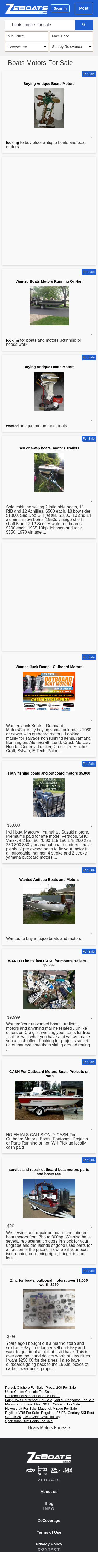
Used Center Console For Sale (28, 1392)
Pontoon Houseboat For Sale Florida (32, 1396)
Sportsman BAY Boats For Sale (29, 1421)
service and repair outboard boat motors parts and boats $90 (49, 1172)
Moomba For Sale (18, 1404)
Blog (49, 1503)
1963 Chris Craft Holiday (41, 1417)
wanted (12, 426)
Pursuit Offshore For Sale (24, 1387)
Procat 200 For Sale (60, 1387)
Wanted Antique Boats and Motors (49, 880)
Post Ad (83, 10)
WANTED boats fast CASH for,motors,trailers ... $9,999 (49, 963)
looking (12, 143)
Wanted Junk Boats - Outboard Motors (49, 667)
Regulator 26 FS (53, 1413)
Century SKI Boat (81, 1413)
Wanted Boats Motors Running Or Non (49, 281)
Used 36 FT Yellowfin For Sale (57, 1404)
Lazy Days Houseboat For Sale (28, 1400)
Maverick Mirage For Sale (57, 1408)
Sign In (60, 8)
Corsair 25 (13, 1417)
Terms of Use (49, 1532)
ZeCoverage (49, 1520)
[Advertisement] (49, 212)
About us (49, 1491)
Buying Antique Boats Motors (48, 84)
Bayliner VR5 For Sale (22, 1413)
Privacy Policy (49, 1544)
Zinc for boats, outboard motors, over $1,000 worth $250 (49, 1282)
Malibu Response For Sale (74, 1400)
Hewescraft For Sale (20, 1408)
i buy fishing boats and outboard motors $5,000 (49, 773)
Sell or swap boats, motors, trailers (49, 448)
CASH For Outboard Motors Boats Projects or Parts (49, 1074)
